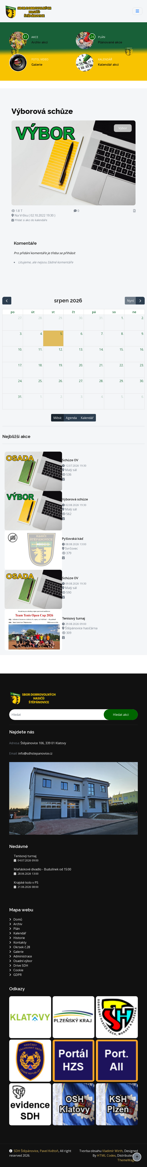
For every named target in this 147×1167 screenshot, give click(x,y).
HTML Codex (106, 1155)
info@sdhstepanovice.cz (35, 753)
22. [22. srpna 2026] (121, 365)
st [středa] (53, 312)
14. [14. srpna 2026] (101, 349)
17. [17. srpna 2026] (20, 365)
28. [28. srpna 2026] (101, 381)
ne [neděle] (134, 312)
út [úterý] (33, 312)
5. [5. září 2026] (122, 397)
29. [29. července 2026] (61, 318)
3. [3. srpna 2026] (21, 334)
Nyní (130, 301)
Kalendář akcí (108, 64)
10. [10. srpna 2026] (20, 349)
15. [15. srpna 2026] (121, 349)
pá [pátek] (94, 312)
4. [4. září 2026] (102, 397)
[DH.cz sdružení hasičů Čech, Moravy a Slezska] (117, 1017)
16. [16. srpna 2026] (142, 349)
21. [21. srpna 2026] (101, 365)
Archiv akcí (39, 42)
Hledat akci (121, 714)
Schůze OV (70, 460)
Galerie (36, 64)
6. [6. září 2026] (142, 397)
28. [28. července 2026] (40, 318)
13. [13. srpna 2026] (81, 349)
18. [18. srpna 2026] (40, 365)
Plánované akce (110, 42)
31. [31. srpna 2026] (20, 397)
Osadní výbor (20, 961)
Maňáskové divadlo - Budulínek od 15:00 (42, 869)
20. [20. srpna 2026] (81, 365)
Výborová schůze (75, 499)
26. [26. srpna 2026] (61, 381)
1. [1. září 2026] (41, 397)
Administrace (20, 956)
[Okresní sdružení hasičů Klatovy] (74, 1104)
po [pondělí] (13, 312)
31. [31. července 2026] (101, 318)
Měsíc (57, 418)
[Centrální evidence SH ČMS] (30, 1104)
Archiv (15, 924)
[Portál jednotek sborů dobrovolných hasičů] (117, 1060)
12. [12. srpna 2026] (61, 349)
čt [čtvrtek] (73, 312)
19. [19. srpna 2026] (61, 365)
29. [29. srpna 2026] (121, 381)
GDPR (15, 975)
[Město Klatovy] (30, 1017)
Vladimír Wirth (112, 1151)
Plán (14, 928)
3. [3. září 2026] (82, 397)
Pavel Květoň (49, 1151)
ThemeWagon (127, 1160)
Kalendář (87, 418)
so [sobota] (114, 312)
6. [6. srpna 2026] (82, 334)
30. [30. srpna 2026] (142, 381)
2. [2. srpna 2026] (142, 318)
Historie (17, 938)
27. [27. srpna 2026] (81, 381)
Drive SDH (18, 965)
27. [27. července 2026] (20, 318)
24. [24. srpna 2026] (20, 381)
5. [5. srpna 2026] (61, 334)
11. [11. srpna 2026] (40, 349)
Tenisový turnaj (73, 618)
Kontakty (17, 942)
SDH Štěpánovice (26, 1151)
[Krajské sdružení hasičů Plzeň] (117, 1104)
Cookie (16, 970)
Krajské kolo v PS (26, 882)
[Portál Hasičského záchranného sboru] (74, 1060)
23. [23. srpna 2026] (142, 365)
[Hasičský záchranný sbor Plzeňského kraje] (30, 1060)
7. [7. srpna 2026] (102, 334)
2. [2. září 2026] (61, 397)
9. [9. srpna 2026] (142, 334)
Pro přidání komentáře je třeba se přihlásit (44, 253)
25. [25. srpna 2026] (40, 381)
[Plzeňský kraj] (74, 1017)
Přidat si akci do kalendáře (29, 220)
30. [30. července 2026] (81, 318)
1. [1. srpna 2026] (122, 318)
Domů (15, 919)
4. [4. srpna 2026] (41, 334)
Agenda (71, 418)
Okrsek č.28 (19, 947)
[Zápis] (134, 210)
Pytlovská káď (72, 539)
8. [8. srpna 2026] (122, 334)
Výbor (122, 128)
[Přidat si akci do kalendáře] (63, 479)
